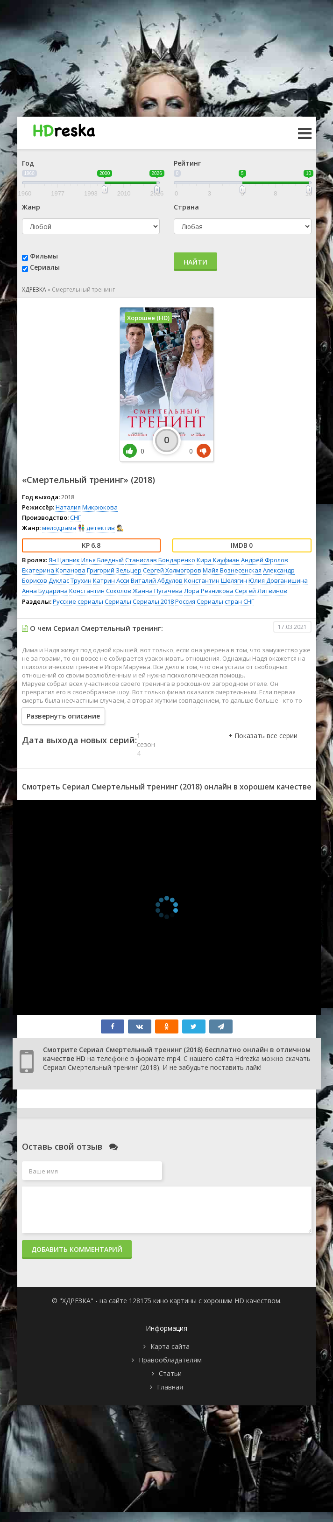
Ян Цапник (64, 560)
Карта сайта (170, 1346)
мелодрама (59, 528)
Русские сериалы (78, 601)
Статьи (170, 1373)
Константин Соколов (100, 590)
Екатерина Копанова (53, 570)
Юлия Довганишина (278, 580)
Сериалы (45, 267)
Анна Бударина (45, 590)
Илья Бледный (102, 560)
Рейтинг (187, 163)
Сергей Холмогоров (172, 570)
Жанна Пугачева (158, 590)
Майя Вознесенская (232, 570)
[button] (263, 745)
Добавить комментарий (76, 1249)
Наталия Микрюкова (87, 507)
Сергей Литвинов (261, 590)
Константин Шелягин (215, 580)
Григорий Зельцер (114, 570)
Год (28, 163)
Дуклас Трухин (70, 580)
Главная (170, 1386)
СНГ (75, 517)
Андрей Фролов (264, 560)
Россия (185, 601)
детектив (100, 528)
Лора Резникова (209, 590)
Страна (186, 206)
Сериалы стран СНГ (225, 601)
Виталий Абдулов (157, 580)
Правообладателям (170, 1359)
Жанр (31, 206)
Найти (195, 262)
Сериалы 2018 (153, 601)
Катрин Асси (111, 580)
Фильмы (44, 255)
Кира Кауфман (218, 560)
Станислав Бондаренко (160, 560)
